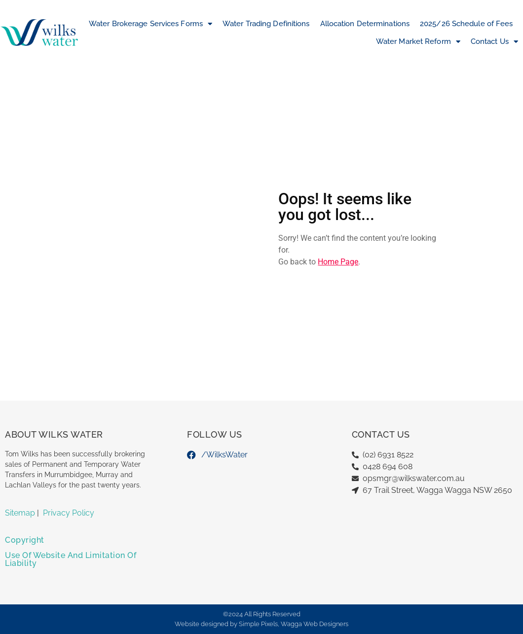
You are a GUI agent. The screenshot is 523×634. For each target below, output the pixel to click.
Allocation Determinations (365, 23)
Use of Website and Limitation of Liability (70, 559)
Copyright (24, 540)
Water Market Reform (418, 41)
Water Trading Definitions (266, 23)
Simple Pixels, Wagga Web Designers (293, 624)
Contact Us (494, 41)
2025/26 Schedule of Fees (466, 23)
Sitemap (20, 513)
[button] (78, 544)
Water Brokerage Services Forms (150, 24)
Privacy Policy (68, 513)
